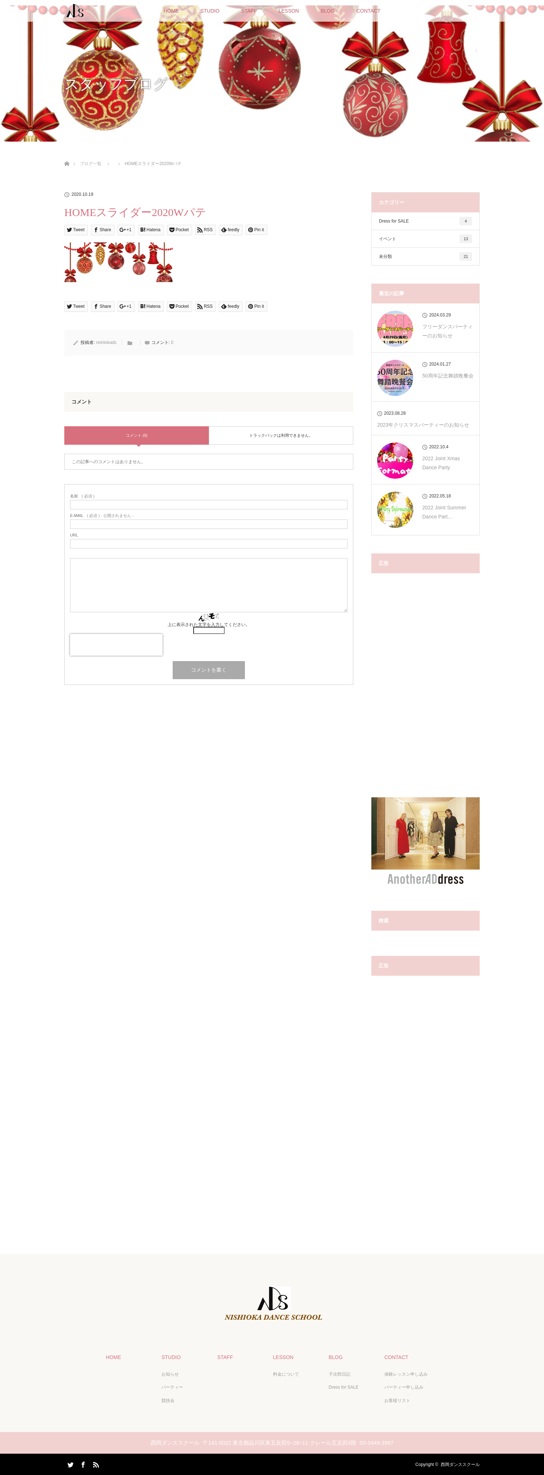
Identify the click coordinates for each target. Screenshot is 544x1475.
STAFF (249, 11)
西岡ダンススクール (460, 1464)
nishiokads (106, 342)
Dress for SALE (425, 221)
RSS (95, 1463)
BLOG (328, 11)
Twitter (69, 1463)
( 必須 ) (82, 496)
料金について (286, 1373)
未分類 (425, 256)
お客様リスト (397, 1400)
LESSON (289, 11)
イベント (425, 238)
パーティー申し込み (403, 1387)
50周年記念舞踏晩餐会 (448, 376)
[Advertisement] (425, 689)
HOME (171, 11)
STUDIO (210, 11)
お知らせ (170, 1373)
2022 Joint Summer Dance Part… (444, 512)
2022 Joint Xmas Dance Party (441, 463)
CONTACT (369, 11)
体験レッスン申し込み (405, 1373)
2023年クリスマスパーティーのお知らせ (423, 425)
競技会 (167, 1400)
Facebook (82, 1463)
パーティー (172, 1387)
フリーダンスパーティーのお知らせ (447, 331)
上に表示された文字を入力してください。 (209, 624)
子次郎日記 (339, 1373)
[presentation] (116, 645)
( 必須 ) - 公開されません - (102, 516)
